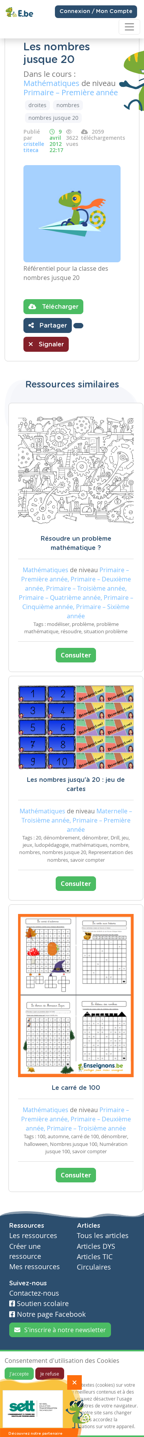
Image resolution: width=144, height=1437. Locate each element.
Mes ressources (34, 1266)
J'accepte (19, 1374)
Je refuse (49, 1374)
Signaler (46, 344)
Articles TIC (95, 1256)
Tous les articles (103, 1235)
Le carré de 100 (76, 1088)
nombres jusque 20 (53, 117)
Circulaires (94, 1267)
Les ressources (33, 1235)
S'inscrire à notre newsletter (60, 1329)
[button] (78, 325)
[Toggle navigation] (129, 27)
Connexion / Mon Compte (96, 11)
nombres (67, 105)
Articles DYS (96, 1246)
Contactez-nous (34, 1293)
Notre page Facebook (47, 1314)
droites (37, 105)
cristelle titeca (33, 147)
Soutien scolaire (39, 1303)
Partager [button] (47, 325)
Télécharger (53, 306)
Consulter (76, 655)
